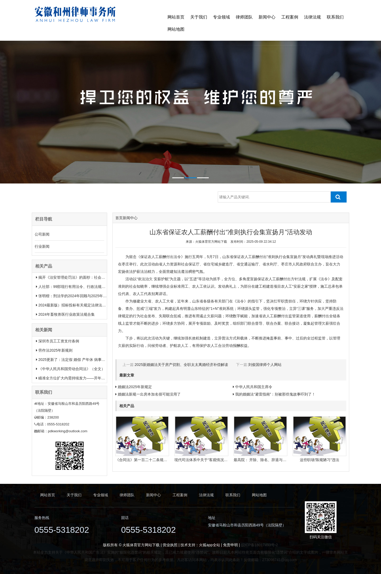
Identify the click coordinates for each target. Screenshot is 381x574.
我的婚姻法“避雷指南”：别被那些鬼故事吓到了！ (275, 394)
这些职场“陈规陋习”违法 (319, 460)
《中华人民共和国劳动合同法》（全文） (71, 369)
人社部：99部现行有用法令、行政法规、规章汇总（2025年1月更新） (95, 286)
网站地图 (175, 29)
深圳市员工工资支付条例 (58, 341)
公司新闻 (42, 234)
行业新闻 (42, 246)
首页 (119, 218)
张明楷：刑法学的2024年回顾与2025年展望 (74, 296)
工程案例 (289, 17)
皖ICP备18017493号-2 (259, 545)
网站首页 (175, 17)
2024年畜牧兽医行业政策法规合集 (66, 314)
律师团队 (244, 17)
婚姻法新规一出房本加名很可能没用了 (149, 394)
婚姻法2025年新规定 (135, 387)
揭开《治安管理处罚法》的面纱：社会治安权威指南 (81, 277)
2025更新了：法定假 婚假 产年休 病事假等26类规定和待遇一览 (90, 359)
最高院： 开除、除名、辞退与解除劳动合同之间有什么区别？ (284, 460)
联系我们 (335, 17)
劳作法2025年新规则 (55, 350)
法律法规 (312, 17)
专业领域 (221, 17)
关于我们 (198, 17)
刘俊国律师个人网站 (265, 364)
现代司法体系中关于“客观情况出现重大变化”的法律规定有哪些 (225, 460)
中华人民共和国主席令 (253, 387)
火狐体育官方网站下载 (211, 242)
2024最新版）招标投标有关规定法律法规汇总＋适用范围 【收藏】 (93, 305)
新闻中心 (266, 17)
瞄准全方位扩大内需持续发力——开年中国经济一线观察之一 (88, 378)
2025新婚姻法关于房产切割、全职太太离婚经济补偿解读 (181, 364)
